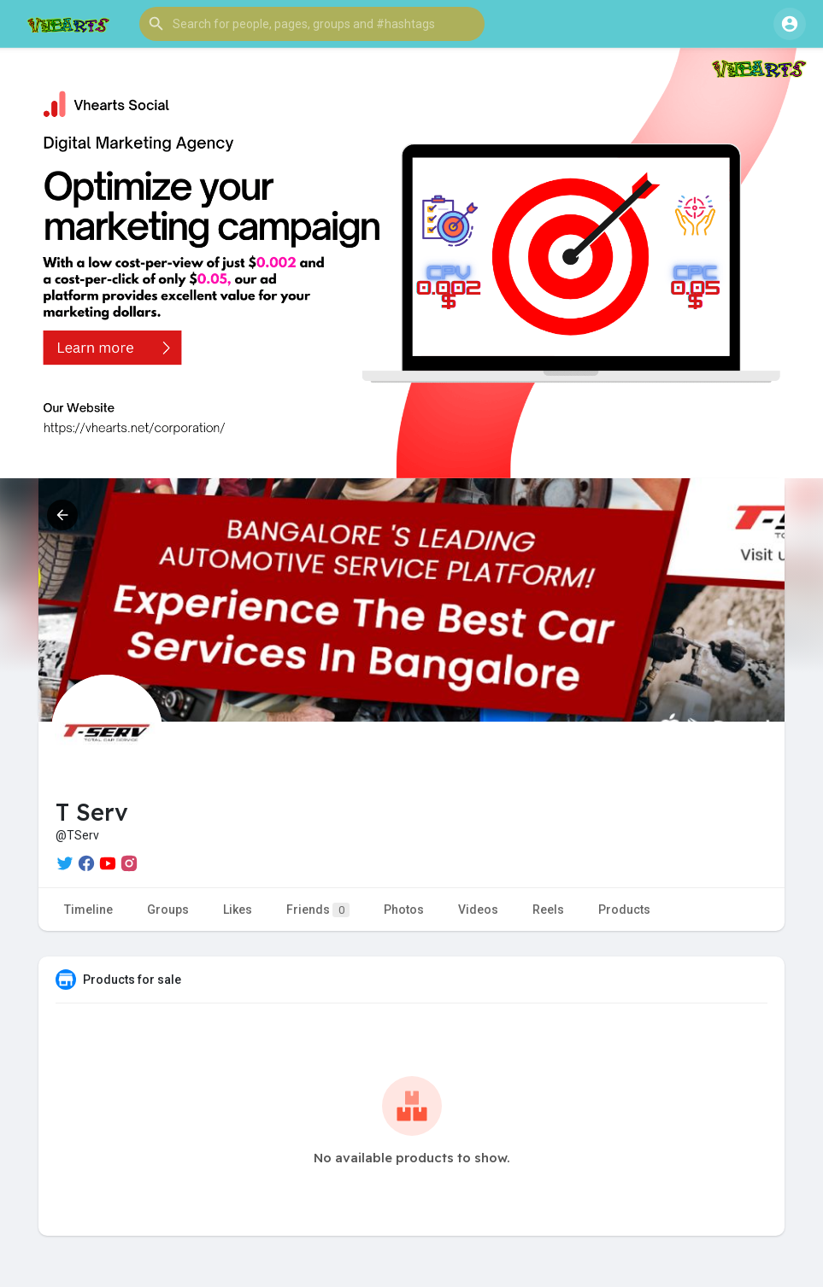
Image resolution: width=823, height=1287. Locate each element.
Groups (168, 909)
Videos (478, 909)
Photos (404, 909)
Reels (548, 909)
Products (624, 909)
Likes (237, 909)
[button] (312, 24)
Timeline (88, 909)
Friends (318, 910)
